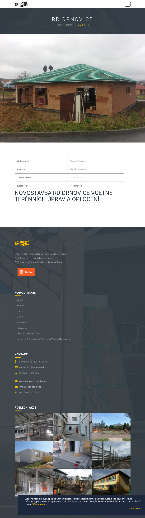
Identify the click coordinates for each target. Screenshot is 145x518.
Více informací (40, 504)
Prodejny (21, 305)
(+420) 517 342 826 (29, 373)
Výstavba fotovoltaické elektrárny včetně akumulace (43, 339)
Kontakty (21, 322)
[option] (72, 88)
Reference (70, 24)
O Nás (20, 316)
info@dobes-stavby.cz (30, 386)
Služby (20, 311)
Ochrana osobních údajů (29, 333)
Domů (59, 24)
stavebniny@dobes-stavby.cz (33, 367)
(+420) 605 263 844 (29, 392)
